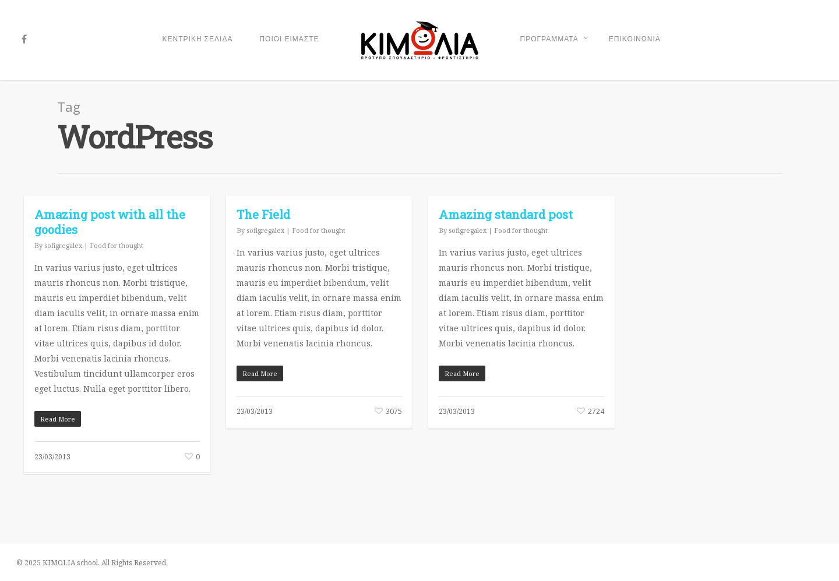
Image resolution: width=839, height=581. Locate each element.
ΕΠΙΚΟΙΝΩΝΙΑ (635, 39)
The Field (263, 214)
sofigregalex (63, 245)
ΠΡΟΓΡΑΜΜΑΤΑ (554, 40)
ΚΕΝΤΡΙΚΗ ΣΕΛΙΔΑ (198, 39)
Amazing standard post (506, 214)
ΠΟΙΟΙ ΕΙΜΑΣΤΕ (289, 39)
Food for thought (116, 245)
